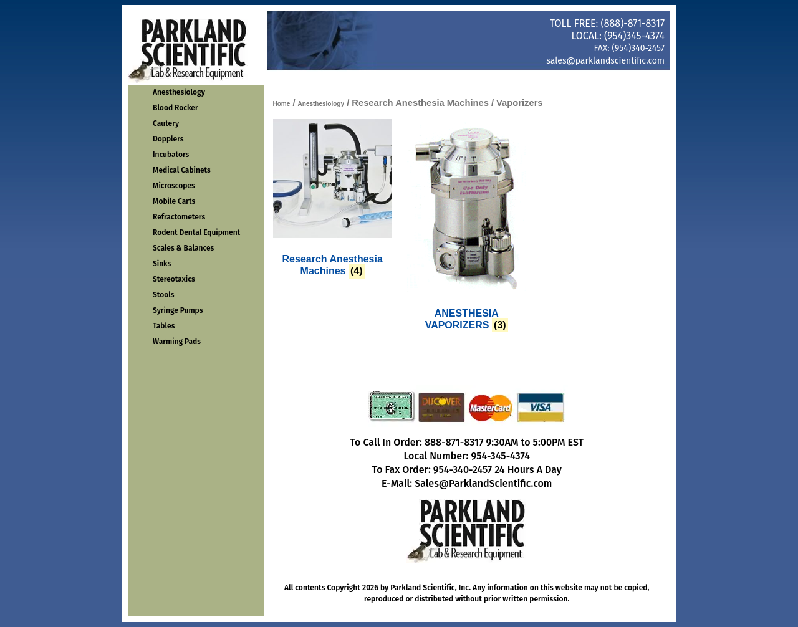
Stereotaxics (174, 279)
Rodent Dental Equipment (196, 232)
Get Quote (633, 79)
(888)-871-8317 (633, 23)
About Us (557, 79)
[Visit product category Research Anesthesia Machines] (332, 200)
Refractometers (179, 217)
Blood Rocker (175, 107)
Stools (163, 294)
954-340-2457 (462, 470)
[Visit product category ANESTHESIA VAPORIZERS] (466, 227)
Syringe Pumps (178, 310)
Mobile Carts (174, 201)
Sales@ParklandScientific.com (483, 483)
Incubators (171, 154)
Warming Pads (177, 341)
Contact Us (483, 79)
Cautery (166, 123)
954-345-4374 (500, 456)
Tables (164, 326)
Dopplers (168, 139)
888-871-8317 (454, 442)
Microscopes (174, 185)
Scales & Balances (183, 248)
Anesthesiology (179, 92)
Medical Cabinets (182, 170)
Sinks (162, 263)
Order (408, 79)
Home (333, 79)
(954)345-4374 (634, 36)
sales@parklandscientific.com (605, 60)
